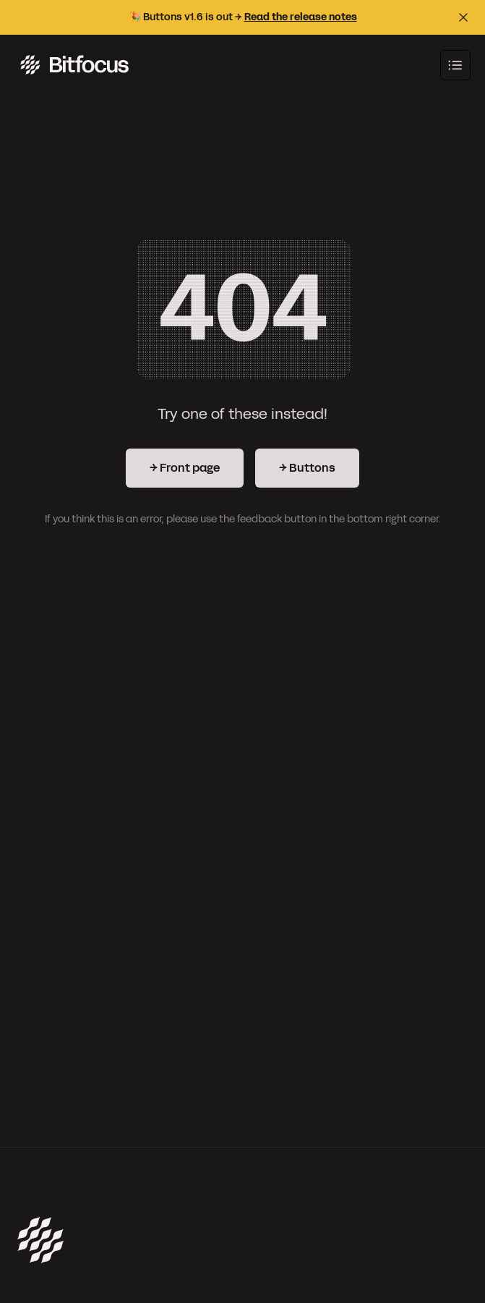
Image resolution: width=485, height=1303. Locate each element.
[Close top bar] (463, 17)
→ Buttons (307, 467)
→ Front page (185, 467)
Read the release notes (300, 17)
